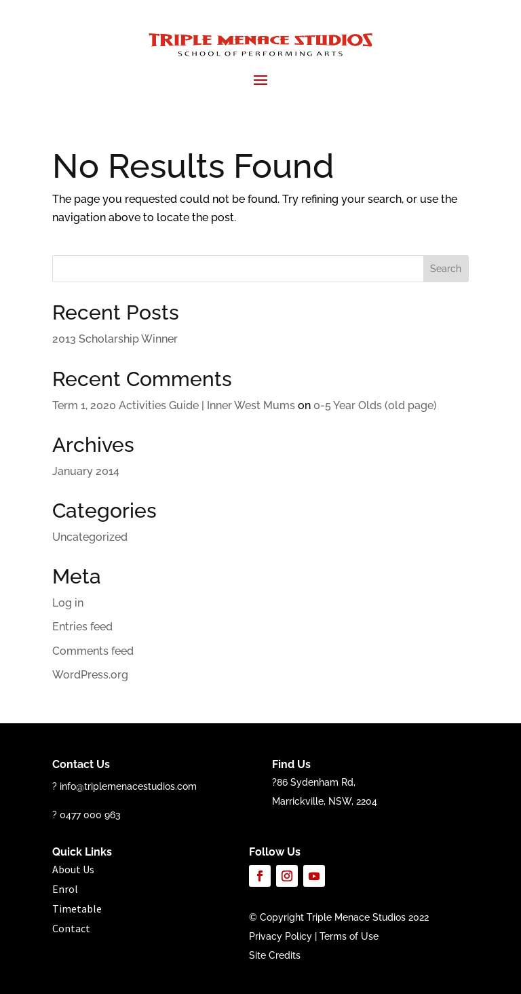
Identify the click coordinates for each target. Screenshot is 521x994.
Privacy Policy (280, 936)
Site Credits (275, 955)
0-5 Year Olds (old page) (375, 405)
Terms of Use (349, 936)
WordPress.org (90, 674)
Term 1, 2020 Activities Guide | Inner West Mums (173, 405)
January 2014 (85, 471)
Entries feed (82, 626)
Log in (67, 602)
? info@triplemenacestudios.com (124, 786)
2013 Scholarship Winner (115, 338)
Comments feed (93, 651)
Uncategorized (90, 537)
